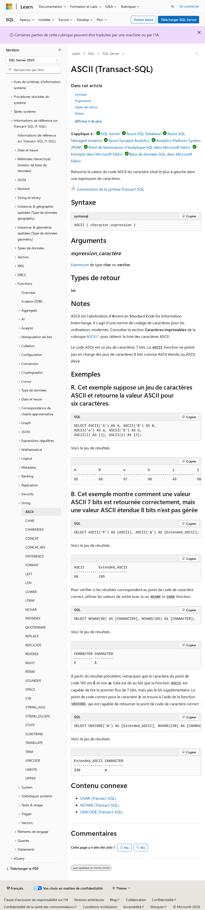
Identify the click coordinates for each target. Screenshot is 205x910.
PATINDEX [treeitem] (32, 618)
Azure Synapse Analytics (129, 140)
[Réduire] (60, 50)
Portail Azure (143, 19)
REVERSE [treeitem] (32, 653)
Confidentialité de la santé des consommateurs (39, 906)
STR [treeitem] (28, 698)
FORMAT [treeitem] (32, 565)
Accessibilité (132, 906)
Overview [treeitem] (28, 292)
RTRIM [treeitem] (30, 671)
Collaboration (136, 899)
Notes (79, 113)
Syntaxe (81, 94)
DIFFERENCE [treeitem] (34, 556)
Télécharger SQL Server (178, 19)
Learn (76, 53)
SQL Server (110, 53)
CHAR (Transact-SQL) (98, 798)
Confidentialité (162, 899)
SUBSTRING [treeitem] (34, 734)
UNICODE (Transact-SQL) (101, 811)
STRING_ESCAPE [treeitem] (37, 716)
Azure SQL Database (144, 133)
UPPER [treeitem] (30, 778)
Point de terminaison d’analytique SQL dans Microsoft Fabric (139, 147)
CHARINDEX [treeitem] (34, 529)
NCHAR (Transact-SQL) (99, 805)
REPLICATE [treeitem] (33, 645)
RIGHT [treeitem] (30, 662)
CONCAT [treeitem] (32, 538)
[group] (136, 475)
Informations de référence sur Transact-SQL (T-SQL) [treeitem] (37, 138)
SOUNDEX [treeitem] (33, 680)
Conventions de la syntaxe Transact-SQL (110, 189)
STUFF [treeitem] (30, 725)
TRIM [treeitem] (29, 751)
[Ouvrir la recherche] (172, 6)
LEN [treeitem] (28, 582)
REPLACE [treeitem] (32, 636)
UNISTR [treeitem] (31, 769)
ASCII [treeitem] (29, 511)
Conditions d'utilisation (100, 906)
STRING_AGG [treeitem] (35, 707)
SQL (91, 53)
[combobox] (33, 60)
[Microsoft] (9, 6)
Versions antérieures (89, 899)
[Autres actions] (197, 54)
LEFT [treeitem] (28, 574)
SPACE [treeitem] (30, 689)
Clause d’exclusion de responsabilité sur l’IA (36, 899)
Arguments (83, 100)
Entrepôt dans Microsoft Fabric (97, 154)
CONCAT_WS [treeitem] (35, 547)
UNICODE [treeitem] (32, 760)
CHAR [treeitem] (29, 520)
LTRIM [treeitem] (30, 600)
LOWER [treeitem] (31, 591)
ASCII (91, 336)
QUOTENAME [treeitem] (35, 627)
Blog (113, 899)
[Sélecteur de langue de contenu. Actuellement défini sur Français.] (15, 888)
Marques (157, 906)
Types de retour (86, 107)
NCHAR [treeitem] (31, 609)
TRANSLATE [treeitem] (34, 742)
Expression (80, 264)
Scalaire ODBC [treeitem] (32, 301)
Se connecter (189, 6)
